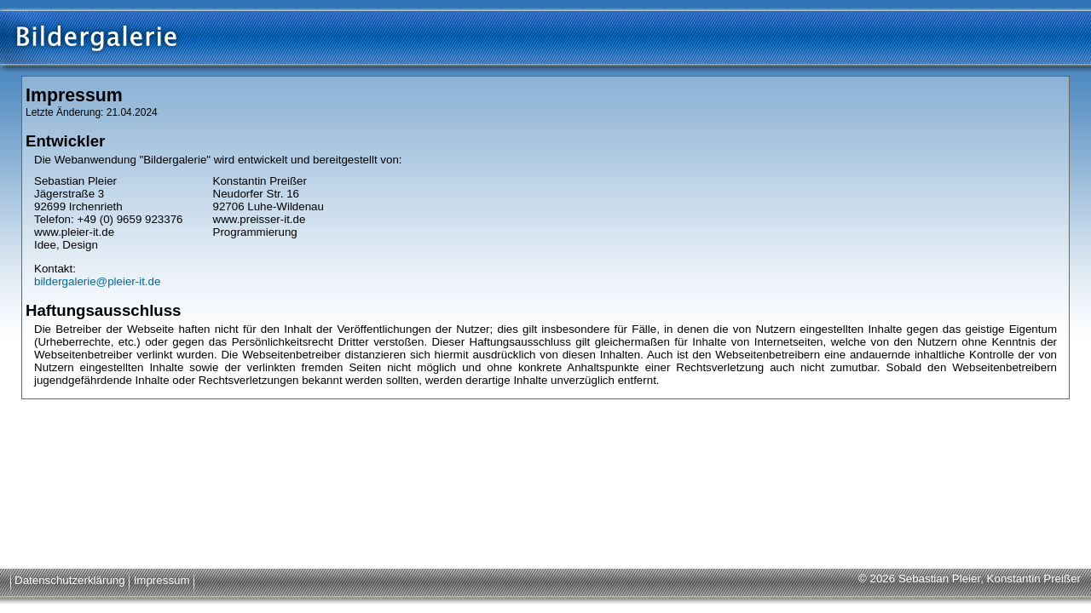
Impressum (162, 580)
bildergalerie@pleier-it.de (97, 281)
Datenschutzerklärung (69, 580)
